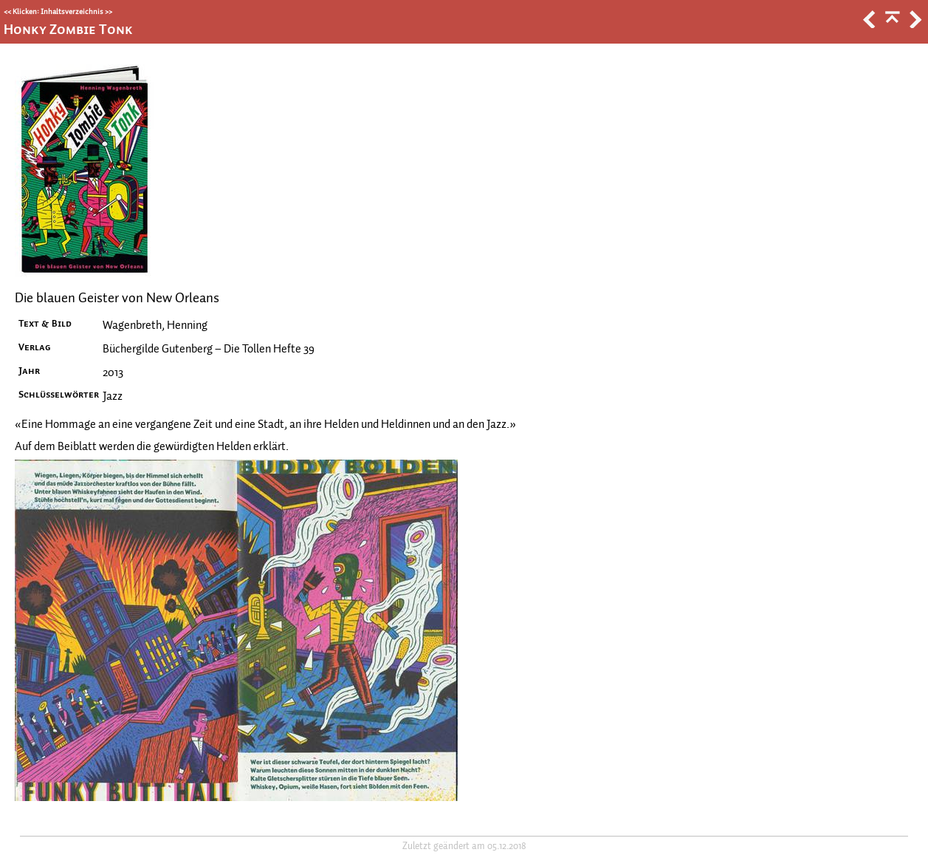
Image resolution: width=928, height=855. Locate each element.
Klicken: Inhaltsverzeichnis (58, 11)
